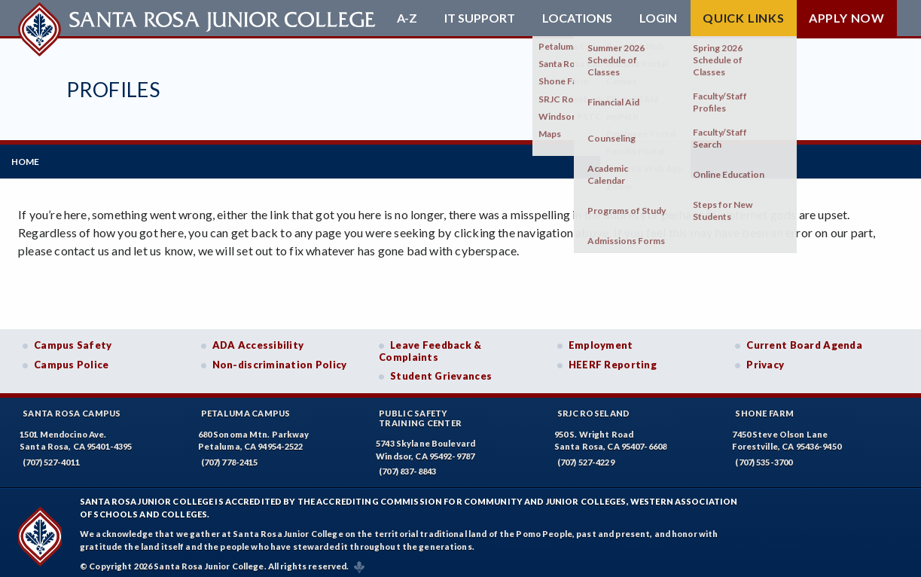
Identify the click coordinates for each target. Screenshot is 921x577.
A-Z (407, 18)
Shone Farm (764, 406)
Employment (601, 338)
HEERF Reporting (613, 358)
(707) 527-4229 (586, 455)
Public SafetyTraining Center (420, 411)
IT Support (479, 18)
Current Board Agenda (804, 338)
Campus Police (71, 358)
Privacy (765, 358)
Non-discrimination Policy (279, 358)
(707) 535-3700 (763, 455)
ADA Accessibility (258, 338)
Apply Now (847, 18)
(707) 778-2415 (229, 455)
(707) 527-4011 (51, 455)
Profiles (113, 89)
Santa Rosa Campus (72, 406)
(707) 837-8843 (407, 465)
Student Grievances (441, 370)
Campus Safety (73, 338)
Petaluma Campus (246, 406)
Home (32, 157)
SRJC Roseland (593, 406)
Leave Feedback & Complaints (430, 344)
